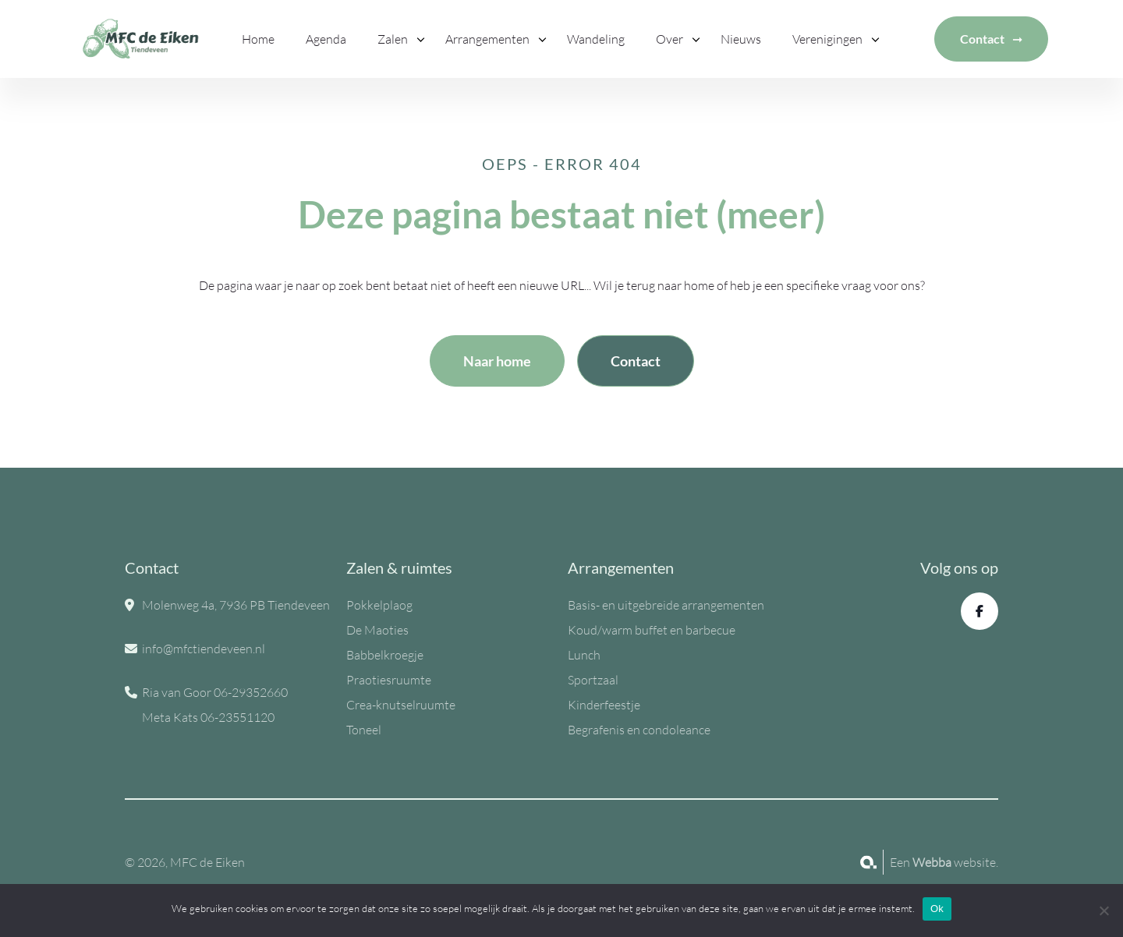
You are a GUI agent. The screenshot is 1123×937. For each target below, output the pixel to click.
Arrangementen (487, 39)
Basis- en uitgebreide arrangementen (666, 605)
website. (955, 862)
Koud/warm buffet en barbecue (651, 630)
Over (669, 39)
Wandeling (596, 39)
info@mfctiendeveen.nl (203, 648)
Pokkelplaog (379, 605)
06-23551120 (237, 717)
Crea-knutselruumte (400, 704)
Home (258, 39)
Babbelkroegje (384, 655)
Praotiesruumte (388, 680)
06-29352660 (251, 692)
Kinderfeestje (604, 704)
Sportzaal (593, 680)
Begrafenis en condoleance (639, 729)
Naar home (497, 360)
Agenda (326, 39)
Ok (937, 908)
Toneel (363, 729)
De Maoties (377, 630)
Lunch (584, 655)
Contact (982, 38)
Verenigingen (827, 39)
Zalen (392, 39)
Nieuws (741, 39)
